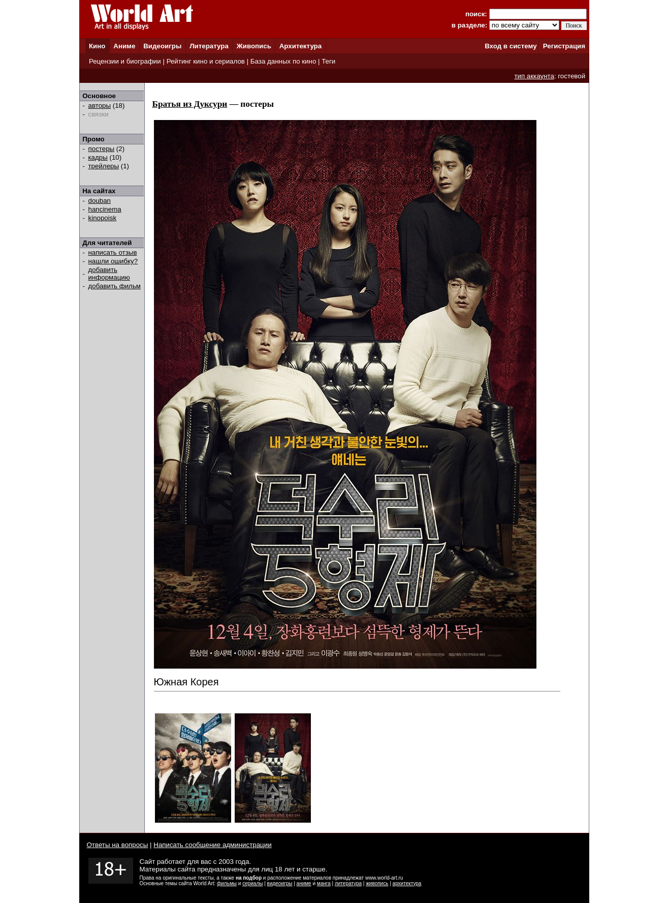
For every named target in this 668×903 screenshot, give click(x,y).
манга (324, 883)
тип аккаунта (534, 76)
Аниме (124, 46)
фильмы (227, 883)
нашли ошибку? (113, 261)
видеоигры (280, 883)
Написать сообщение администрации (212, 845)
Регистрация (564, 46)
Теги (328, 61)
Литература (209, 46)
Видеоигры (162, 46)
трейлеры (103, 166)
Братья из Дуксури (190, 104)
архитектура (407, 883)
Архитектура (300, 46)
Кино (97, 46)
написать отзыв (112, 252)
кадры (98, 157)
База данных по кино (283, 61)
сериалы (252, 883)
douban (99, 200)
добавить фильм (114, 286)
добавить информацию (109, 273)
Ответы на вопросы (117, 845)
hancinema (104, 209)
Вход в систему (510, 46)
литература (348, 883)
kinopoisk (102, 218)
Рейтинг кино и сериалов (206, 61)
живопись (377, 883)
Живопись (254, 46)
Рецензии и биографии (125, 61)
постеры (101, 149)
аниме (304, 883)
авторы (99, 105)
